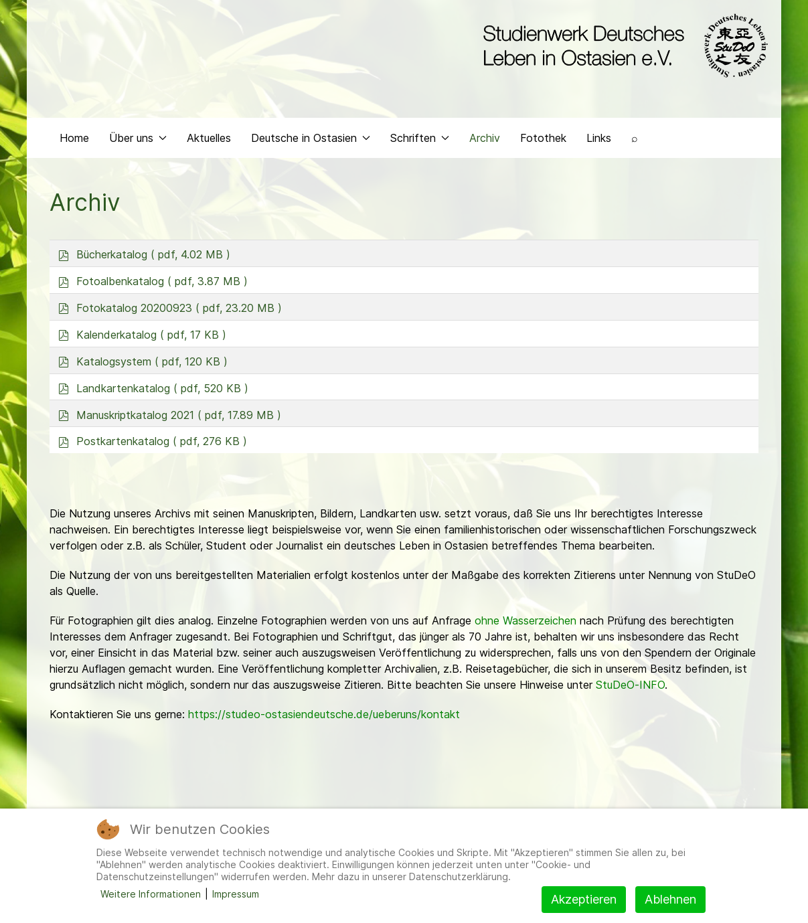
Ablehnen (670, 899)
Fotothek (543, 138)
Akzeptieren (584, 899)
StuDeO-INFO (630, 684)
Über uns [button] (138, 138)
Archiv (484, 138)
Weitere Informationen (150, 894)
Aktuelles (209, 138)
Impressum (235, 894)
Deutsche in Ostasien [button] (310, 138)
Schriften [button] (419, 138)
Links (598, 138)
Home (74, 138)
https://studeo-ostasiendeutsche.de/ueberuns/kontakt (324, 714)
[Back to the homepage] (622, 45)
